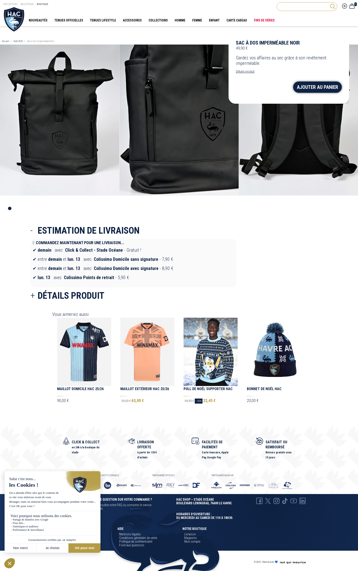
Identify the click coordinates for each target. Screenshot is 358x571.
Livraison (190, 534)
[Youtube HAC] (293, 500)
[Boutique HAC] (14, 19)
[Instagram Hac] (276, 500)
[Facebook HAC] (259, 500)
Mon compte (192, 541)
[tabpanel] (59, 120)
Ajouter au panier (321, 87)
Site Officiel (10, 4)
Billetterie (27, 4)
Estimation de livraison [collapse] (89, 230)
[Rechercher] (307, 6)
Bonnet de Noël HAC (264, 389)
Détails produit (245, 72)
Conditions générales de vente (138, 538)
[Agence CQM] (292, 562)
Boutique (42, 4)
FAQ (119, 505)
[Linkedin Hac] (302, 500)
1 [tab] (9, 208)
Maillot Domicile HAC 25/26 (80, 389)
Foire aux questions (131, 545)
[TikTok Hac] (285, 500)
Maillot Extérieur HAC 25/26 (144, 389)
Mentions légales (130, 534)
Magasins (190, 538)
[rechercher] (332, 6)
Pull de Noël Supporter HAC (208, 389)
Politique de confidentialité (135, 541)
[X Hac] (268, 500)
